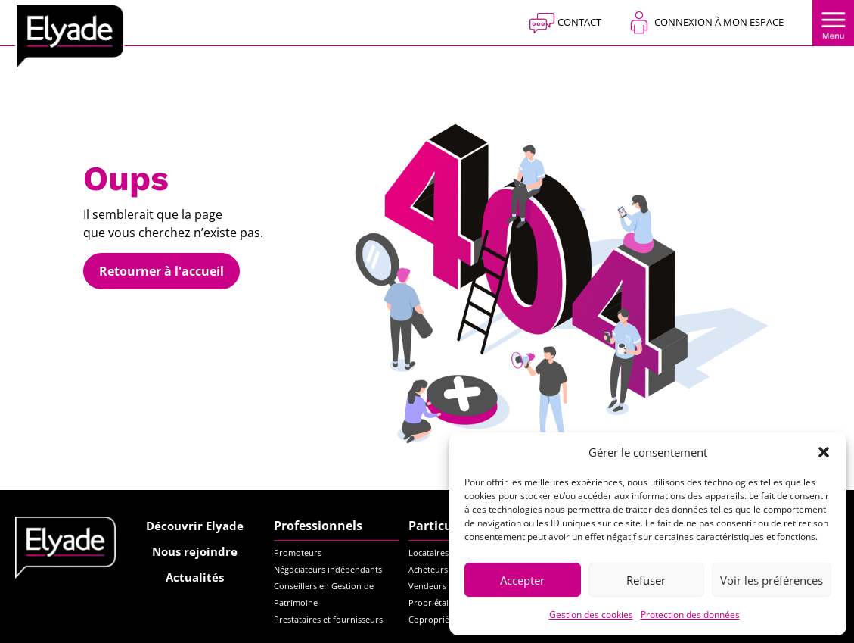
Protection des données (690, 614)
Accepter (522, 580)
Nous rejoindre (195, 551)
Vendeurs (427, 585)
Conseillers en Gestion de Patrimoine (324, 594)
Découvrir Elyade (195, 525)
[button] (823, 452)
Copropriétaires (439, 619)
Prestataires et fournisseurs (328, 619)
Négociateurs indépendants (328, 569)
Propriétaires (434, 602)
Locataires (428, 552)
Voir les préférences (771, 580)
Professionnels (318, 525)
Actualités (195, 577)
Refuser (646, 580)
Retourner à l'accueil (161, 271)
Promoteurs (297, 552)
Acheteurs (428, 569)
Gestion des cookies (591, 614)
